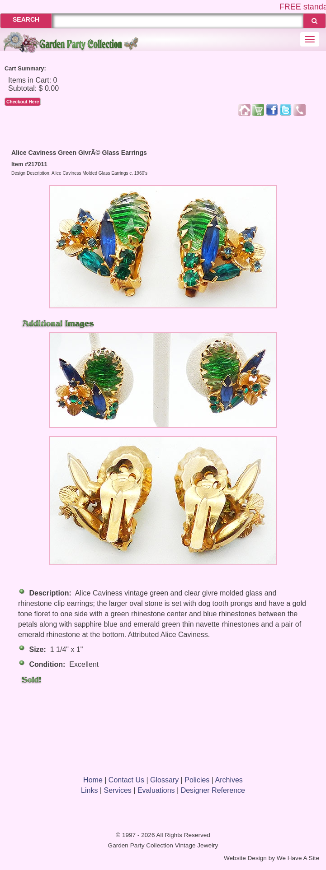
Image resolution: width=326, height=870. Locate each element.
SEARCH (26, 19)
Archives (229, 780)
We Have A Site (298, 858)
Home (93, 780)
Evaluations (156, 790)
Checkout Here (22, 101)
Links (89, 790)
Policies (196, 780)
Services (117, 790)
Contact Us (126, 780)
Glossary (164, 780)
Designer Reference (213, 790)
